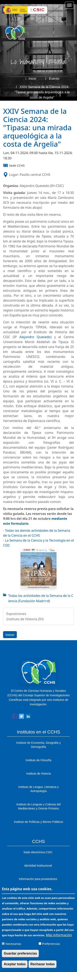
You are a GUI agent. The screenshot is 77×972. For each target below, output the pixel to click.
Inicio (32, 78)
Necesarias (13, 947)
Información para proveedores (38, 879)
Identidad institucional (38, 865)
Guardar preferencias (20, 956)
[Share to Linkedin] (28, 717)
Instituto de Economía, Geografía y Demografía (38, 744)
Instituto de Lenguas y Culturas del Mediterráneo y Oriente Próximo (38, 806)
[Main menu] (69, 5)
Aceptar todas (15, 967)
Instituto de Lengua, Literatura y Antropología (38, 789)
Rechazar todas (42, 967)
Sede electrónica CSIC (38, 852)
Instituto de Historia (38, 773)
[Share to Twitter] (21, 717)
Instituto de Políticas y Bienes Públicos (38, 821)
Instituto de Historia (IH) (25, 619)
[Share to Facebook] (14, 717)
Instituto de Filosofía (38, 760)
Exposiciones (16, 613)
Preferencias (51, 947)
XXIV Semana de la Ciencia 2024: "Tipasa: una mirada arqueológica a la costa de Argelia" (42, 92)
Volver (10, 635)
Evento (54, 78)
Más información (59, 938)
